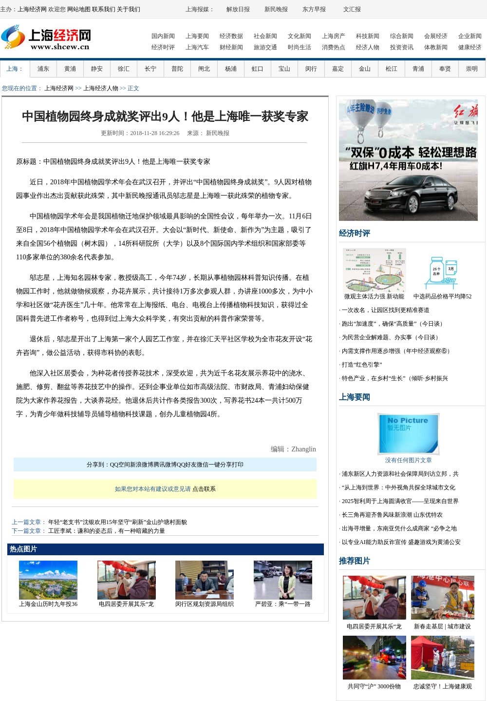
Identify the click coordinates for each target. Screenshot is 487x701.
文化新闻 (299, 36)
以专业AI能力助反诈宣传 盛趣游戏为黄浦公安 (401, 542)
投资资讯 (401, 47)
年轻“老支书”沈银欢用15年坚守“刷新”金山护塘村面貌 (117, 522)
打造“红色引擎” (362, 364)
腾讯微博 (165, 464)
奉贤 (445, 68)
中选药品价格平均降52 (442, 296)
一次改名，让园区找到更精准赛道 (386, 310)
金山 (365, 68)
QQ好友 (187, 464)
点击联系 (204, 489)
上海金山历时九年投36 (48, 604)
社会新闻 (265, 36)
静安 (97, 68)
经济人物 (367, 47)
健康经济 (470, 47)
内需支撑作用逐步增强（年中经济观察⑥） (397, 351)
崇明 (472, 68)
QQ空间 (120, 464)
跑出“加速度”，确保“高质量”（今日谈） (394, 323)
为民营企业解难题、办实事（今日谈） (391, 337)
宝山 (284, 68)
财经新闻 (231, 47)
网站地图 (79, 9)
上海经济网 (32, 9)
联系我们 (103, 9)
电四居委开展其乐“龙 (126, 604)
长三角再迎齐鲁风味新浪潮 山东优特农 (392, 514)
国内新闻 (163, 36)
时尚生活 (299, 47)
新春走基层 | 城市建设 (442, 626)
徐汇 (124, 68)
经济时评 (163, 47)
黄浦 (70, 68)
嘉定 (338, 68)
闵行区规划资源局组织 (204, 604)
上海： (15, 68)
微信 (202, 464)
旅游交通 (265, 47)
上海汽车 (197, 47)
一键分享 (220, 464)
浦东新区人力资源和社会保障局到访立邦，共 (400, 473)
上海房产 (333, 36)
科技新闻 (367, 36)
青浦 (418, 68)
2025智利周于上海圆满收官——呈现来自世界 (400, 501)
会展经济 (436, 36)
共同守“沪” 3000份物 (374, 686)
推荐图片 (354, 561)
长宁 (150, 68)
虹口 (257, 68)
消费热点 (333, 47)
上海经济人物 (100, 88)
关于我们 (128, 9)
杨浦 (231, 68)
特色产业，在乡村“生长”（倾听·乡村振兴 (395, 378)
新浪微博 (141, 464)
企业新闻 (470, 36)
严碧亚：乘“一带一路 (282, 604)
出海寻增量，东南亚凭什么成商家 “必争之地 (399, 528)
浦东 (43, 68)
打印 (238, 464)
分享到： (98, 464)
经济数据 (231, 36)
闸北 (204, 68)
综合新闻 (401, 36)
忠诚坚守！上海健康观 (442, 686)
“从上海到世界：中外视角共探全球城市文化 (398, 487)
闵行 (311, 68)
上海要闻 (197, 36)
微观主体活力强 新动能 (374, 296)
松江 (391, 68)
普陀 (177, 68)
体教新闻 (436, 47)
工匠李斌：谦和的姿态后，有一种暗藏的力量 (106, 530)
